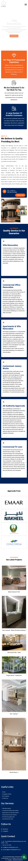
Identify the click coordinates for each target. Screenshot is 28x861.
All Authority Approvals (8, 817)
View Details (14, 36)
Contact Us (4, 798)
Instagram (4, 831)
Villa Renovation (6, 808)
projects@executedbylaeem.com (12, 849)
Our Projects (5, 796)
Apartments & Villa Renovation (10, 812)
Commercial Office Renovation (10, 810)
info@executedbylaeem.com (10, 847)
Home (3, 792)
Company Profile (6, 794)
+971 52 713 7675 (6, 845)
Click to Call (20, 195)
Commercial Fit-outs (7, 819)
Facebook (4, 829)
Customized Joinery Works (9, 814)
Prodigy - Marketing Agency (15, 859)
